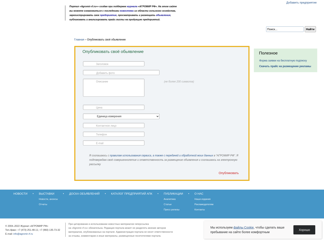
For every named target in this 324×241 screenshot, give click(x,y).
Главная (79, 39)
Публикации (148, 29)
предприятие (108, 15)
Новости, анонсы (48, 199)
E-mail (100, 143)
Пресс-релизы (171, 209)
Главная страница (27, 18)
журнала (132, 6)
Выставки (39, 29)
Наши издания (202, 199)
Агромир (35, 10)
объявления (163, 15)
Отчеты (43, 204)
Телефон (101, 134)
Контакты (199, 209)
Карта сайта (39, 18)
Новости (18, 29)
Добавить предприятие (301, 2)
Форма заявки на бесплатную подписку (283, 60)
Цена (99, 107)
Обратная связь (33, 18)
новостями (127, 10)
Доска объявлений (69, 29)
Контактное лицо (106, 125)
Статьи (168, 204)
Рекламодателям (203, 204)
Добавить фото (105, 73)
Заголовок (102, 64)
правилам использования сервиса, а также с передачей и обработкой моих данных (161, 155)
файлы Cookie (243, 227)
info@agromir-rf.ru (23, 233)
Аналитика (169, 199)
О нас (169, 29)
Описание (102, 81)
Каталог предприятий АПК (111, 29)
